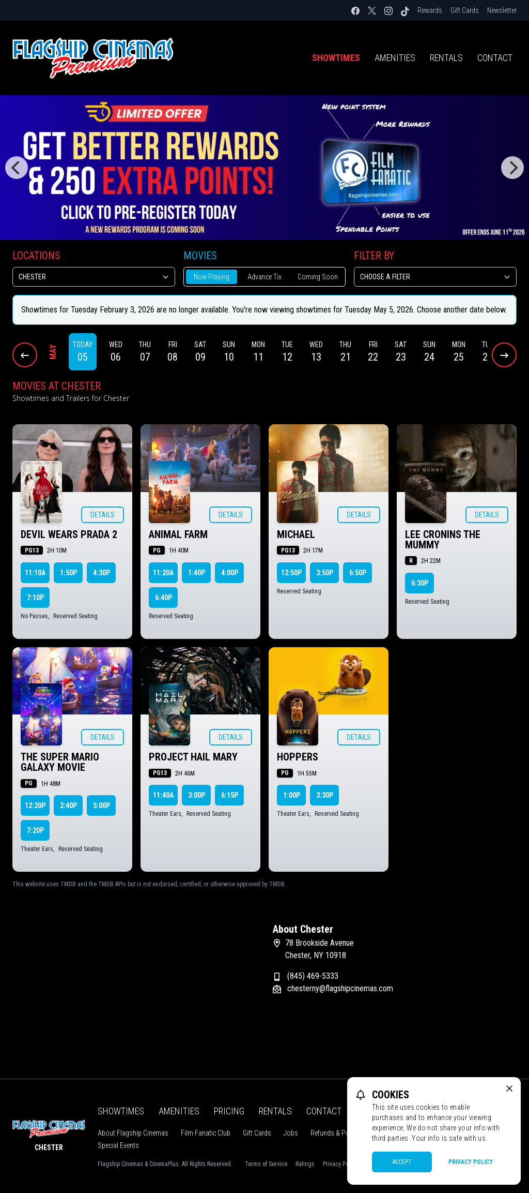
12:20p (35, 805)
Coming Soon (318, 277)
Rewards (429, 10)
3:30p (324, 795)
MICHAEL (296, 534)
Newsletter (502, 10)
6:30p (419, 583)
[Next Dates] (504, 354)
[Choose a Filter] (435, 277)
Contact (494, 57)
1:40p (196, 573)
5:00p (101, 805)
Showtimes (336, 57)
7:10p (35, 597)
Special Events (118, 1145)
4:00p (229, 573)
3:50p (324, 573)
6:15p (229, 795)
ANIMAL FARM (178, 534)
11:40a (163, 795)
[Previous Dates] (24, 354)
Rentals (446, 57)
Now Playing (211, 277)
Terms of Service (266, 1164)
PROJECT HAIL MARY (193, 757)
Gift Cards (464, 10)
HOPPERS (297, 757)
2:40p (68, 805)
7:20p (35, 830)
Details (102, 515)
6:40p (163, 597)
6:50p (357, 573)
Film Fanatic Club (205, 1133)
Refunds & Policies (337, 1133)
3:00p (196, 795)
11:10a (35, 573)
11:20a (163, 573)
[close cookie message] (509, 1088)
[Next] (512, 167)
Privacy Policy (470, 1162)
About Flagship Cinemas (133, 1133)
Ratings (305, 1164)
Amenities (395, 57)
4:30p (101, 573)
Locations (36, 255)
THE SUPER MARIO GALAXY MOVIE (60, 762)
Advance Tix (264, 277)
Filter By (374, 255)
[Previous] (16, 167)
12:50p (291, 573)
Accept (402, 1162)
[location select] (93, 277)
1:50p (68, 573)
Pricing (229, 1111)
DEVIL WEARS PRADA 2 (69, 534)
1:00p (291, 795)
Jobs (291, 1133)
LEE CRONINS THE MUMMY (442, 539)
